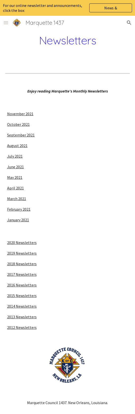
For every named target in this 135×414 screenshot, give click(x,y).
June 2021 (15, 166)
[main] (67, 40)
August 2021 (17, 145)
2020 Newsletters (22, 242)
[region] (67, 8)
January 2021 (18, 219)
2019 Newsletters (22, 253)
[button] (6, 22)
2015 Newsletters (22, 295)
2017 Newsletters (22, 274)
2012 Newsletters (22, 327)
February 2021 (18, 209)
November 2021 (20, 113)
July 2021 (15, 156)
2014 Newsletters (22, 306)
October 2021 (18, 124)
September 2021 (21, 134)
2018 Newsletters (22, 263)
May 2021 (14, 177)
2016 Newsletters (22, 284)
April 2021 (15, 188)
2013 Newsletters (22, 316)
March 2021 (16, 198)
